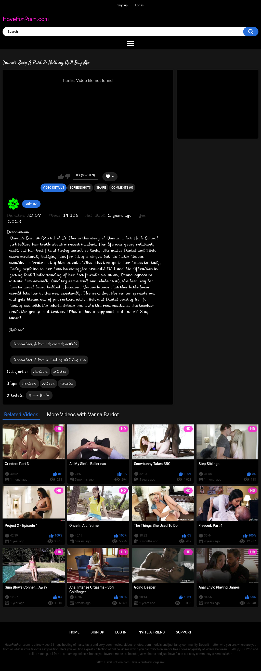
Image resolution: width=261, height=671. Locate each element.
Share (101, 187)
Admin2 (31, 204)
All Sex (60, 371)
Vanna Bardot (39, 395)
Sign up (123, 5)
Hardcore (40, 371)
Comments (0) (122, 187)
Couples (66, 383)
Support (184, 632)
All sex (48, 383)
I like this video (61, 176)
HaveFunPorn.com (116, 662)
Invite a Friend (151, 632)
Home (74, 632)
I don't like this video (67, 176)
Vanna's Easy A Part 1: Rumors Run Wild (45, 343)
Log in (139, 5)
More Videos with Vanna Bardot (83, 414)
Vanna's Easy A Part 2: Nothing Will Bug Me (49, 359)
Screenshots (80, 187)
